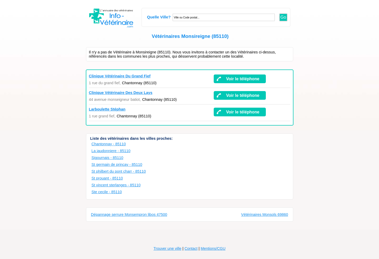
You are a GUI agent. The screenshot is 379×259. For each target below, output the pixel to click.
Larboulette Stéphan (107, 109)
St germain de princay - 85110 (117, 164)
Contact (191, 248)
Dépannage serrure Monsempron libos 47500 (129, 214)
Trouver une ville (167, 248)
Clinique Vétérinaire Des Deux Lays (121, 93)
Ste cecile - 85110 (107, 192)
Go (283, 17)
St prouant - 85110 (107, 178)
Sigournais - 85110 (107, 158)
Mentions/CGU (213, 248)
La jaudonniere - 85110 (111, 151)
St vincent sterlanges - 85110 (116, 185)
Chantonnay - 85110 (109, 144)
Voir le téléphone (242, 79)
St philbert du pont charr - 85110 (119, 171)
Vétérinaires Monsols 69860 (264, 214)
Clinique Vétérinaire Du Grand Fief (120, 76)
